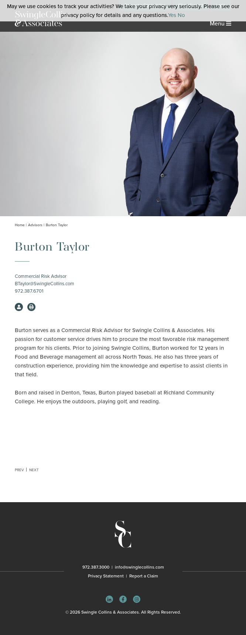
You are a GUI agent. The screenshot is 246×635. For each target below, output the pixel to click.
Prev (19, 470)
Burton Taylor (57, 225)
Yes (172, 15)
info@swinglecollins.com (139, 567)
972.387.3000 (95, 567)
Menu (220, 23)
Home (20, 225)
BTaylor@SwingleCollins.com (44, 284)
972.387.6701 (29, 291)
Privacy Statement (106, 576)
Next (34, 470)
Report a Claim (143, 576)
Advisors (35, 225)
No (181, 15)
